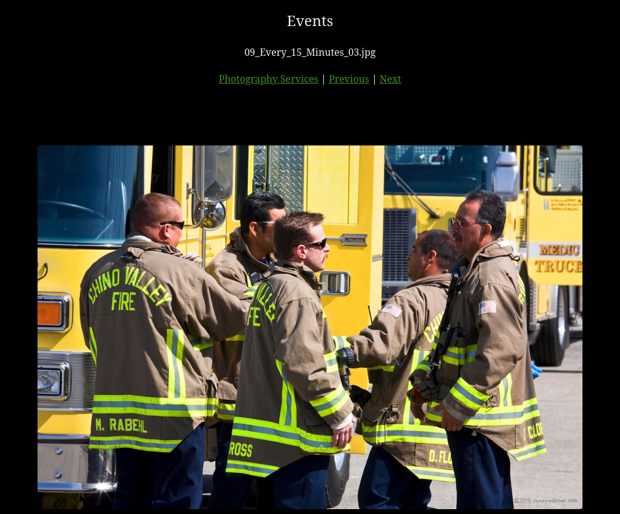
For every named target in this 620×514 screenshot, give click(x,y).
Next (390, 78)
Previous (349, 78)
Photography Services (268, 78)
